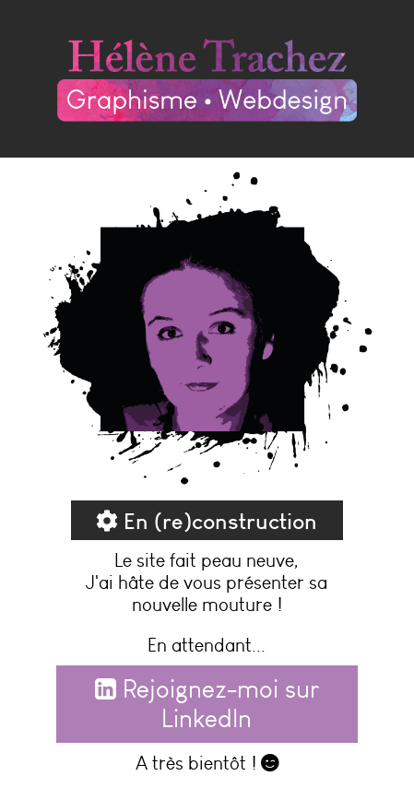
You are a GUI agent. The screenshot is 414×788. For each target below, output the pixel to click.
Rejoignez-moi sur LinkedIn (207, 704)
